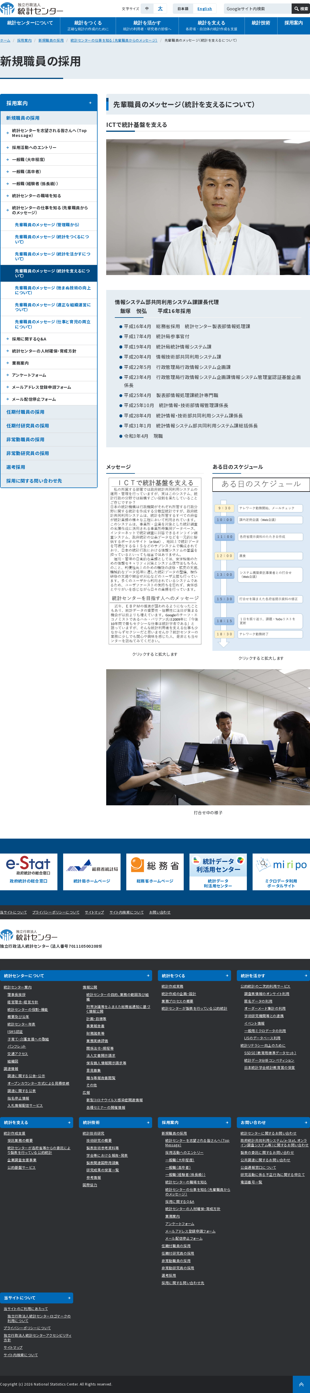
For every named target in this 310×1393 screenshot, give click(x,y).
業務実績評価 (97, 1040)
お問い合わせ (160, 912)
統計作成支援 (15, 1133)
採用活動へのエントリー (34, 147)
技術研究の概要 (99, 1140)
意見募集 (93, 1070)
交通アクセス (17, 1053)
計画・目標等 (96, 1018)
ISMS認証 (15, 1031)
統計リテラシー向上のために (263, 1045)
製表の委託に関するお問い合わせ (267, 1152)
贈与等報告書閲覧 (100, 1077)
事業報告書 (95, 1025)
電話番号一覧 (251, 1181)
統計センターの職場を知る (36, 195)
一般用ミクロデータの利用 (265, 1030)
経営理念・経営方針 (22, 1001)
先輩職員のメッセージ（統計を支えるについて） (52, 273)
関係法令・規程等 (100, 1048)
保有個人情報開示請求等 (106, 1062)
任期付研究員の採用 (27, 425)
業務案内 (20, 363)
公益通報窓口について (258, 1167)
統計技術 (261, 22)
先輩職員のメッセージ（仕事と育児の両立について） (52, 324)
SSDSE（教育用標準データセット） (270, 1052)
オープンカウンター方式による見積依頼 (38, 1083)
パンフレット (16, 1046)
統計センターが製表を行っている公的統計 (194, 1008)
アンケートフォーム (29, 375)
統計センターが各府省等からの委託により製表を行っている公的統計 (39, 1150)
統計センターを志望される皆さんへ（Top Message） (49, 132)
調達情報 (11, 1068)
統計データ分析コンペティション (269, 1060)
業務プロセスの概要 (177, 1001)
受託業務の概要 (20, 1140)
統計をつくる (88, 26)
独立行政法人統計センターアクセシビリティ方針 (37, 1337)
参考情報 (93, 1177)
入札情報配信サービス (25, 1105)
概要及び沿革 (18, 1016)
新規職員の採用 (51, 40)
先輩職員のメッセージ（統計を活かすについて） (52, 256)
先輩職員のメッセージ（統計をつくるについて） (52, 239)
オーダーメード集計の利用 (265, 1008)
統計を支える (211, 26)
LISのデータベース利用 (262, 1037)
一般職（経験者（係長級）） (35, 183)
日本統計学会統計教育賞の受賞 (269, 1067)
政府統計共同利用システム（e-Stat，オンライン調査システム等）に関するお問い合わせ (275, 1142)
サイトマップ (94, 912)
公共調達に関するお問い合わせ (265, 1159)
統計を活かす (147, 26)
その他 (91, 1084)
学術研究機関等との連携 (264, 1015)
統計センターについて (30, 22)
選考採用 (16, 466)
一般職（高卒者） (27, 171)
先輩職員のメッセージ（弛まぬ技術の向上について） (53, 290)
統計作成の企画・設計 (179, 993)
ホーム (5, 40)
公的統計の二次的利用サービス (265, 986)
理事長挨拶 (16, 994)
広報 (86, 1092)
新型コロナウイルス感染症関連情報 (114, 1099)
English (204, 8)
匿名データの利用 (258, 1001)
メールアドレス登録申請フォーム (41, 387)
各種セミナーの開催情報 (105, 1107)
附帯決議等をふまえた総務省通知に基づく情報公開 (118, 1008)
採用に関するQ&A (29, 339)
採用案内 (24, 40)
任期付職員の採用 (25, 411)
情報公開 (90, 986)
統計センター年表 (21, 1023)
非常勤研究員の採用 (27, 453)
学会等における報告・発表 (107, 1155)
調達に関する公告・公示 (26, 1075)
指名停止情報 (18, 1098)
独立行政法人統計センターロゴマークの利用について (39, 1318)
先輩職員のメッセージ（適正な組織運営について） (53, 307)
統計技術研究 (93, 1133)
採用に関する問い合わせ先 (34, 480)
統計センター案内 (18, 986)
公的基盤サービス (21, 1167)
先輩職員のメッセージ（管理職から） (47, 224)
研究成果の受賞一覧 (102, 1169)
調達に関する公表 (21, 1090)
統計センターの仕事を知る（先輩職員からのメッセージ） (114, 40)
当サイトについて (13, 912)
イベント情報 (254, 1023)
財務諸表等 (95, 1033)
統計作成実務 (172, 986)
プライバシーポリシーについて (56, 912)
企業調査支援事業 (21, 1159)
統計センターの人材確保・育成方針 (44, 351)
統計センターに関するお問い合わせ (269, 1133)
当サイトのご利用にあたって (26, 1308)
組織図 (12, 1061)
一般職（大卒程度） (29, 159)
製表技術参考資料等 (102, 1147)
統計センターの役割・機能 (27, 1009)
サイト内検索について (127, 912)
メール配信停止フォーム (34, 399)
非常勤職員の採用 (25, 439)
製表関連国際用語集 (102, 1162)
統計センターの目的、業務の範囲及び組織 (117, 996)
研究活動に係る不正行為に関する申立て (273, 1174)
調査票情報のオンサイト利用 (266, 993)
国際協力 (90, 1184)
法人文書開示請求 (100, 1055)
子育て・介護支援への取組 (28, 1038)
